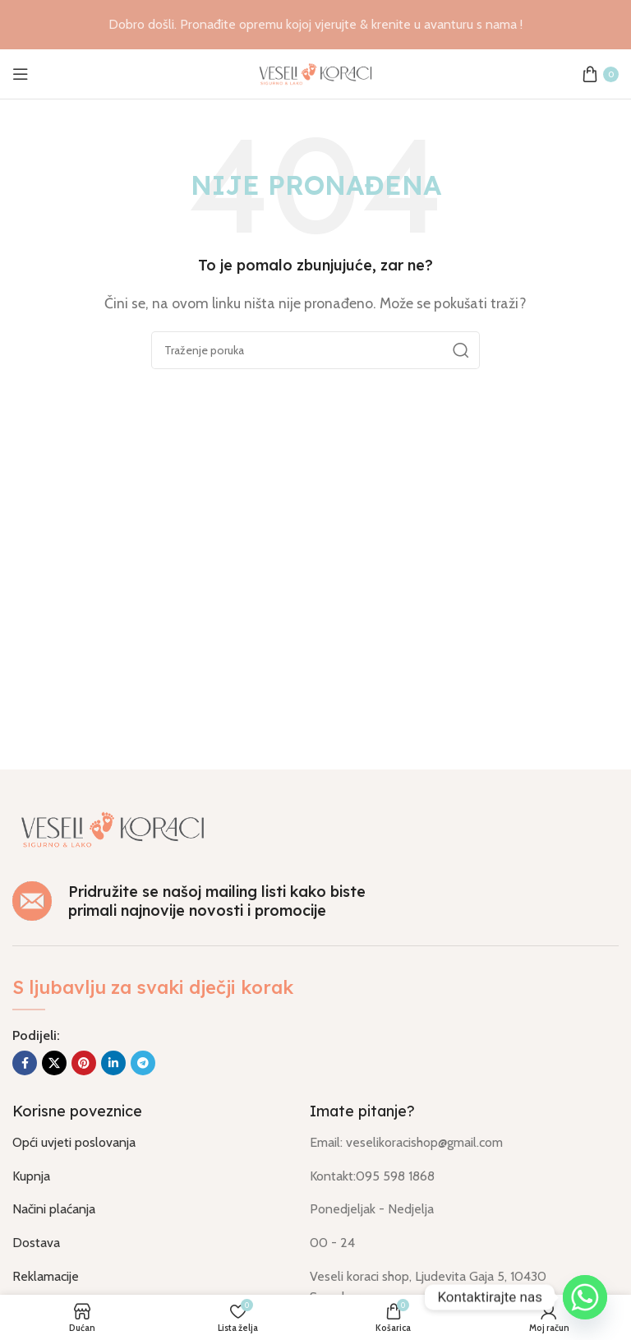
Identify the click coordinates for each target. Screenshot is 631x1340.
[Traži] (315, 350)
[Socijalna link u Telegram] (143, 1063)
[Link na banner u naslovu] (315, 24)
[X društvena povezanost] (54, 1063)
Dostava (36, 1242)
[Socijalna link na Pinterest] (83, 1063)
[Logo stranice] (315, 73)
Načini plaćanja (53, 1209)
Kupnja (31, 1176)
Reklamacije (45, 1276)
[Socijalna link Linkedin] (113, 1063)
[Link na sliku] (112, 828)
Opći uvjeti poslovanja (74, 1142)
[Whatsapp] (585, 1297)
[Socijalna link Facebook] (24, 1063)
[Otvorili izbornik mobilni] (20, 74)
